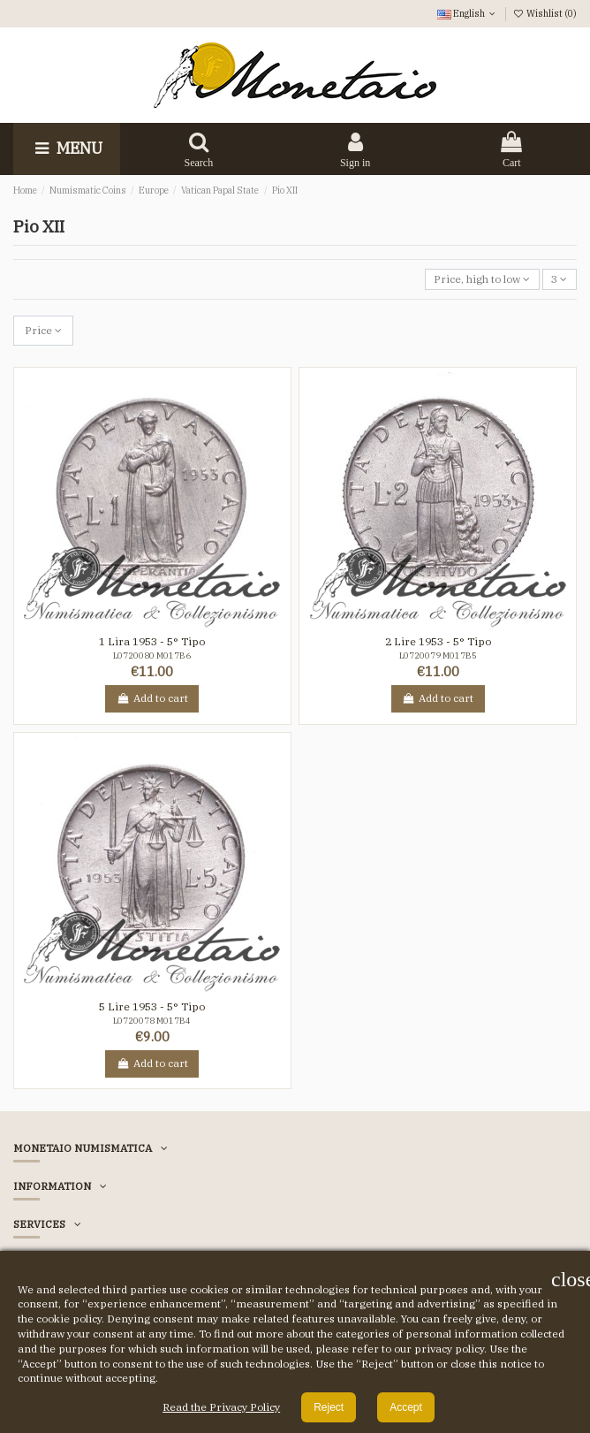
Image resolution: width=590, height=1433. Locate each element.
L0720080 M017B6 (152, 655)
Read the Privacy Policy (221, 1407)
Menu (66, 148)
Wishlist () (545, 13)
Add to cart (152, 698)
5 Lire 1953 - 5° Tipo (152, 1006)
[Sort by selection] (482, 280)
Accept (406, 1407)
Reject (329, 1407)
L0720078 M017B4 (152, 1020)
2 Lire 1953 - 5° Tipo (438, 641)
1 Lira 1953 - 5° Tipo (152, 641)
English (467, 13)
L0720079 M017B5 (438, 655)
